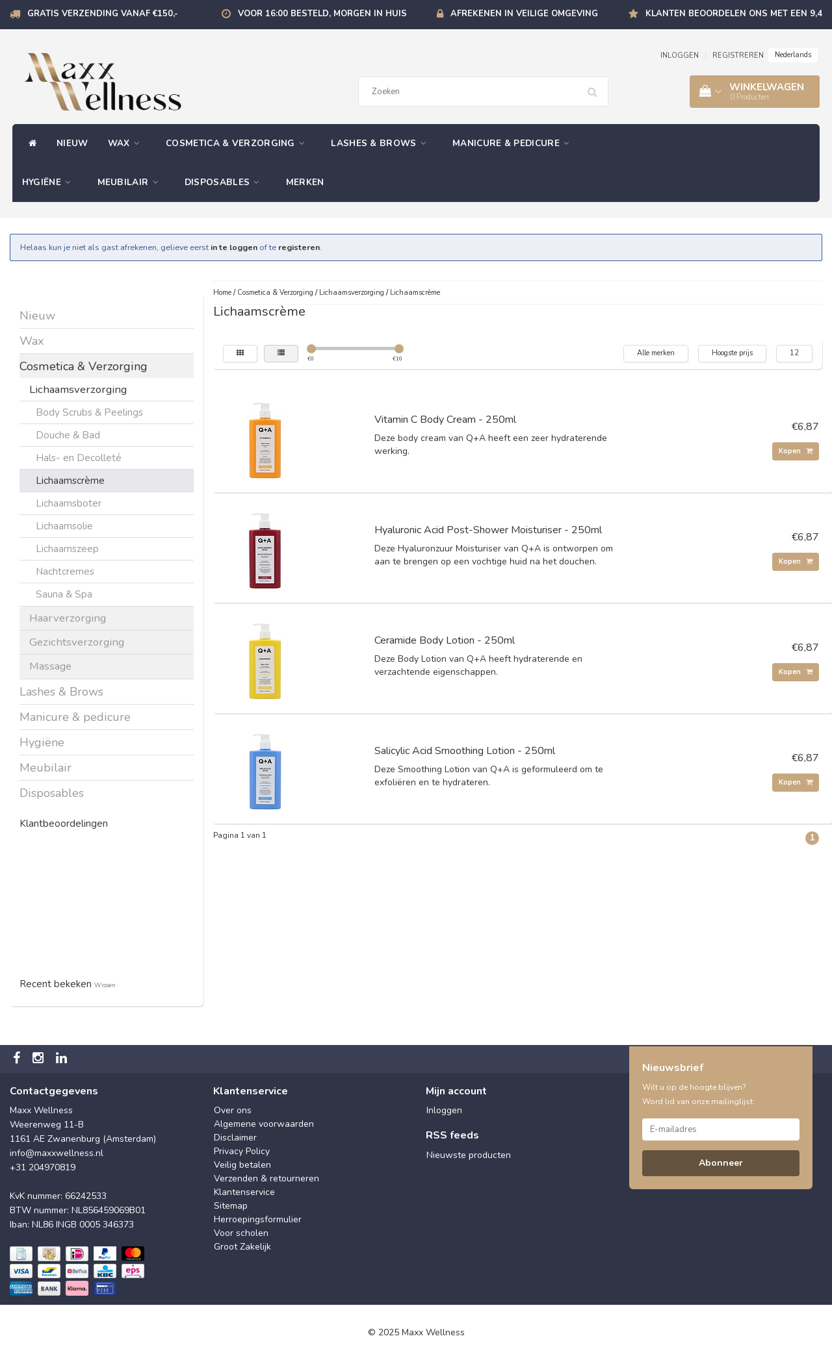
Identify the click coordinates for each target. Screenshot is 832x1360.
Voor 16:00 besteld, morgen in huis (322, 13)
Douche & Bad (68, 435)
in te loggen (234, 247)
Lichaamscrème (70, 480)
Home (222, 292)
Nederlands (793, 55)
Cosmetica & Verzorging (238, 143)
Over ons (233, 1110)
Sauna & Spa (64, 594)
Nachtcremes (65, 571)
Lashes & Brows (382, 143)
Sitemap (231, 1206)
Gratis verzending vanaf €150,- (102, 13)
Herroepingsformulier (258, 1219)
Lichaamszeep (67, 548)
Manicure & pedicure (514, 143)
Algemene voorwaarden (264, 1124)
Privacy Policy (242, 1151)
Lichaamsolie (64, 526)
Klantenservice (244, 1192)
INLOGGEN (679, 55)
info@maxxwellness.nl (56, 1153)
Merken (305, 182)
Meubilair (131, 182)
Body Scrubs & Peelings (89, 412)
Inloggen (444, 1110)
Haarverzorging (67, 618)
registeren (299, 247)
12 (794, 353)
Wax (127, 143)
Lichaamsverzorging (78, 389)
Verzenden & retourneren (266, 1178)
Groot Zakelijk (242, 1246)
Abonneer (721, 1163)
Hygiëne (50, 182)
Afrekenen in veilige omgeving (524, 13)
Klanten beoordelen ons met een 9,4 (733, 13)
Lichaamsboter (68, 503)
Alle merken (656, 353)
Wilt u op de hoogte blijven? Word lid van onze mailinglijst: (698, 1094)
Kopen (795, 451)
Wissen (105, 985)
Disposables (225, 182)
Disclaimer (235, 1137)
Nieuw (72, 143)
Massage (50, 666)
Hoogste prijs (732, 353)
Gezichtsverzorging (76, 642)
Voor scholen (241, 1233)
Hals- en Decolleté (79, 457)
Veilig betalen (242, 1165)
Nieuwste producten (468, 1155)
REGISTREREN (738, 55)
